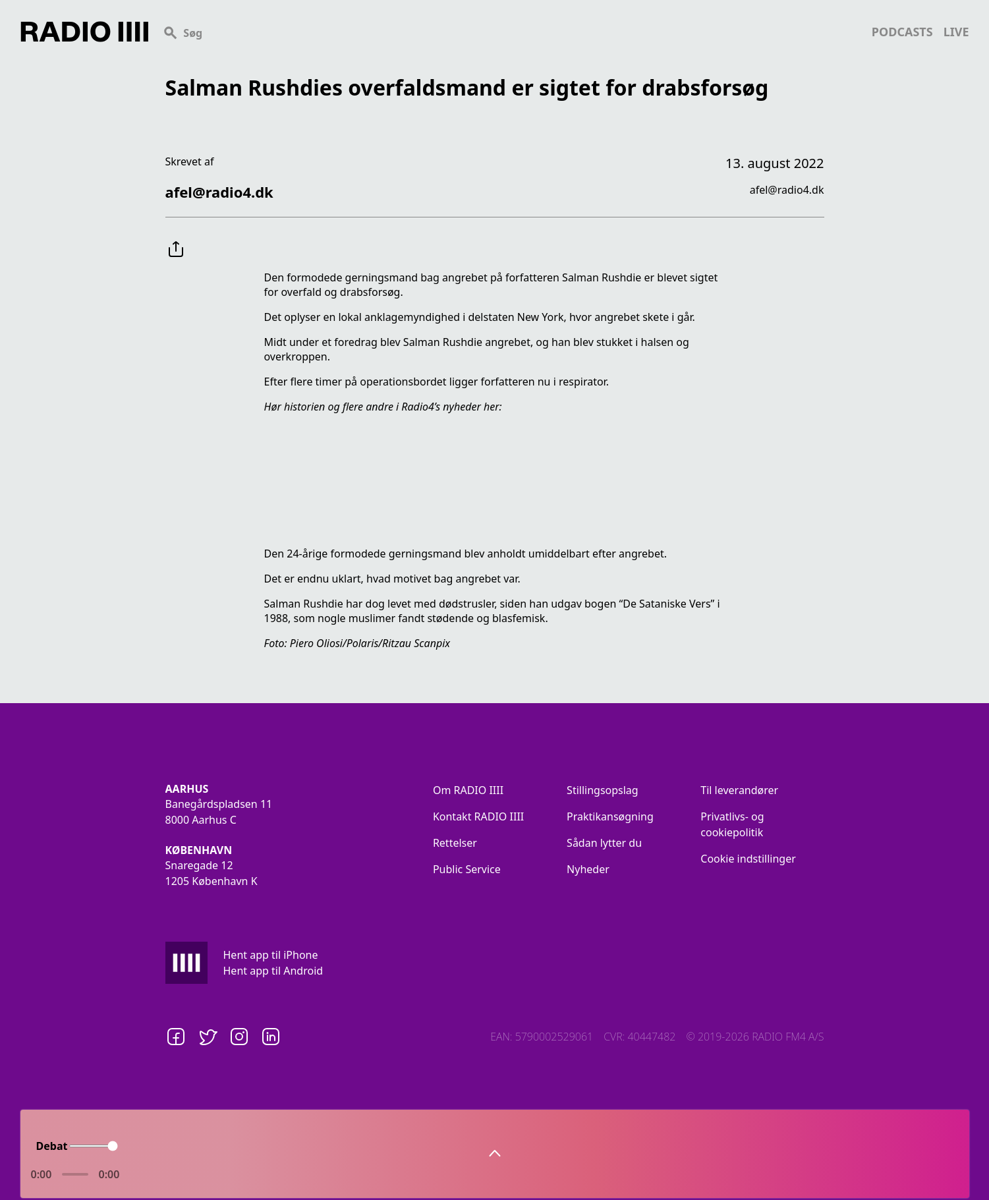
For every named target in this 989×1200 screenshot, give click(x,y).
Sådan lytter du (604, 843)
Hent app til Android (273, 970)
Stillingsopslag (602, 790)
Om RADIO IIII (468, 790)
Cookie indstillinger (748, 858)
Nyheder (588, 869)
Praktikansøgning (610, 816)
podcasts (902, 32)
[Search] (510, 31)
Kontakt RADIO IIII (478, 816)
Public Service (467, 869)
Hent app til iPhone (270, 955)
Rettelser (455, 843)
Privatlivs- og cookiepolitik (732, 824)
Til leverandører (739, 790)
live (956, 32)
